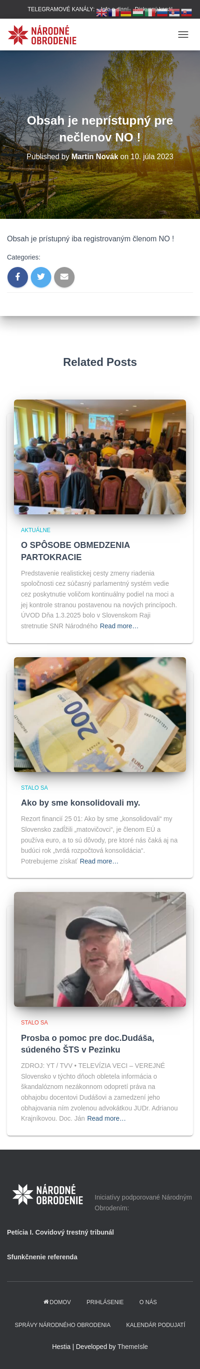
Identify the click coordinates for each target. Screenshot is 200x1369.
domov (57, 1302)
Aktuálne (35, 530)
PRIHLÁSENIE (105, 1302)
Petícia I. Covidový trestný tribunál (60, 1232)
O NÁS (148, 1302)
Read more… (119, 626)
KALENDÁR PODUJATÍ (155, 1325)
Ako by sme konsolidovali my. (80, 802)
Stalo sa (34, 788)
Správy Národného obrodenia (62, 1325)
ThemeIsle (132, 1346)
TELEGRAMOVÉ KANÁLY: (61, 9)
